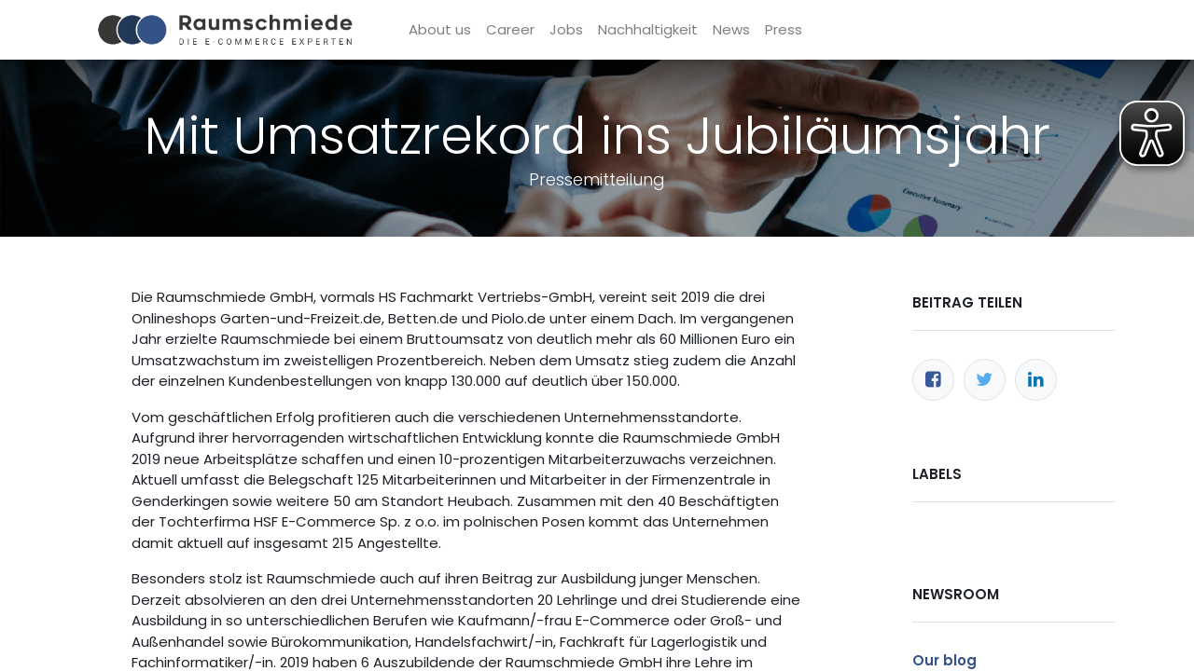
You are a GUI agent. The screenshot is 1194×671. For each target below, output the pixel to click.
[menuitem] (441, 30)
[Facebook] (933, 380)
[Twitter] (985, 380)
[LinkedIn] (1036, 380)
